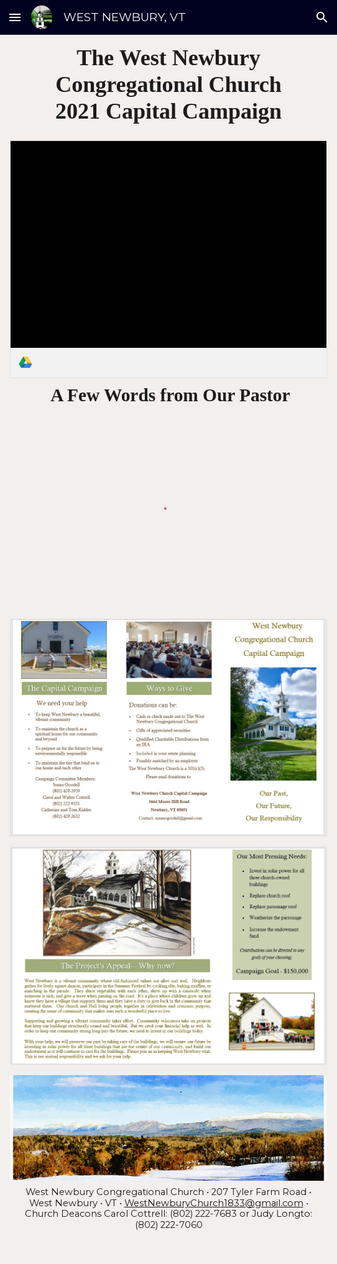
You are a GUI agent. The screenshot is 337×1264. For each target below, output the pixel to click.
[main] (169, 85)
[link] (169, 259)
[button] (15, 17)
